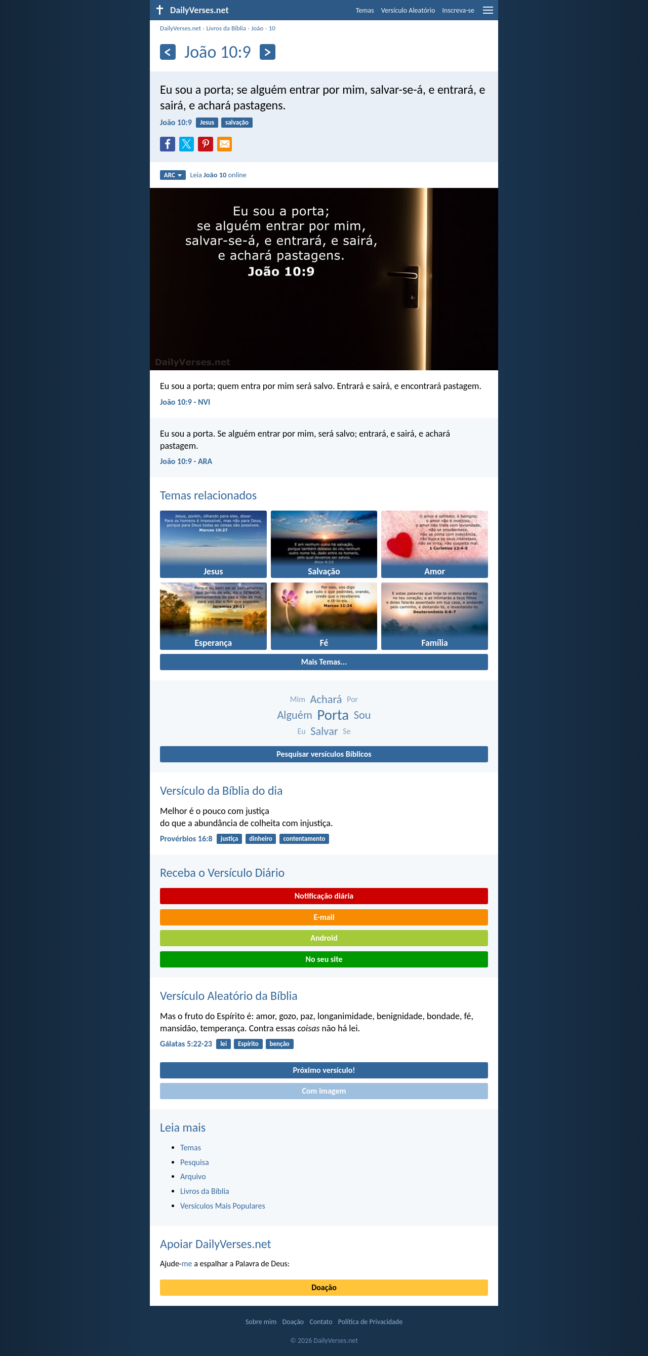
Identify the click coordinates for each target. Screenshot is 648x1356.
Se (346, 731)
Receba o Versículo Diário (222, 872)
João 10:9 (176, 122)
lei (223, 1044)
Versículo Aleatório (408, 10)
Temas (365, 10)
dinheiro (260, 838)
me (187, 1263)
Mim (297, 699)
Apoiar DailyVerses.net (215, 1243)
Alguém (294, 715)
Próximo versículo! (324, 1070)
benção (280, 1044)
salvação (237, 122)
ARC (173, 175)
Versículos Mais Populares (222, 1206)
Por (352, 699)
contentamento (304, 838)
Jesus (207, 122)
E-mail (323, 917)
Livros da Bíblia (226, 28)
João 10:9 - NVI (185, 402)
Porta (333, 715)
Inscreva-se (458, 10)
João (257, 28)
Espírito (248, 1044)
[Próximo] (267, 52)
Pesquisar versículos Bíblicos (323, 754)
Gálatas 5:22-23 (186, 1044)
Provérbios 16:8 (186, 838)
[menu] (488, 14)
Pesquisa (194, 1162)
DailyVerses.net (180, 28)
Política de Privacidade (370, 1322)
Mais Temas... (324, 662)
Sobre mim (261, 1322)
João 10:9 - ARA (186, 461)
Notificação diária (324, 896)
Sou (362, 715)
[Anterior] (168, 52)
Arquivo (193, 1176)
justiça (229, 838)
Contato (320, 1322)
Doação (324, 1287)
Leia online (218, 174)
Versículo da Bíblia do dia (221, 790)
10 (272, 28)
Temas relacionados (208, 495)
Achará (326, 699)
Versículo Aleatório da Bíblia (229, 995)
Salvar (324, 731)
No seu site (323, 959)
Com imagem (324, 1091)
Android (323, 938)
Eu (301, 731)
